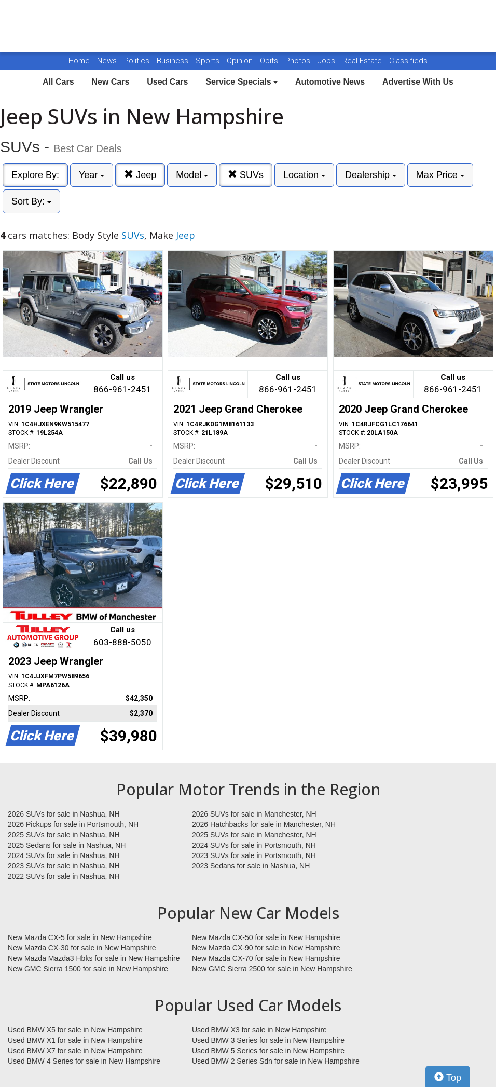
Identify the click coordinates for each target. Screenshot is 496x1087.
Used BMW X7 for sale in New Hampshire (75, 1051)
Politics (136, 60)
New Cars (110, 81)
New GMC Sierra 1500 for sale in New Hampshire (88, 968)
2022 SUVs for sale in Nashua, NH (64, 876)
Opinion (241, 60)
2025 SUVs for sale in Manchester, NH (254, 835)
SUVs (246, 174)
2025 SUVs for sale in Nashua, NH (64, 835)
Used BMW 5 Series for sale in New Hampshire (268, 1051)
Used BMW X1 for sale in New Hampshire (75, 1040)
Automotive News (330, 81)
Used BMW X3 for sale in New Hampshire (259, 1030)
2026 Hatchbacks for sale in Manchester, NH (264, 824)
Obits (270, 60)
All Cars (58, 81)
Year (91, 175)
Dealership (370, 175)
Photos (298, 60)
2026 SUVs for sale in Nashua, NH (64, 814)
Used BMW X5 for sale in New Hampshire (75, 1030)
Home (79, 60)
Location (304, 175)
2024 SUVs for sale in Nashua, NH (64, 855)
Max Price (440, 175)
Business (173, 60)
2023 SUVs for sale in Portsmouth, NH (254, 855)
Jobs (327, 60)
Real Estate (363, 60)
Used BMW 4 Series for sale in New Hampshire (84, 1061)
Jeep (140, 174)
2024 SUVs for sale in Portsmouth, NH (254, 845)
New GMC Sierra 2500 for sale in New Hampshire (272, 968)
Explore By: (35, 175)
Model (192, 175)
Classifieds (408, 60)
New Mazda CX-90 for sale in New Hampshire (266, 948)
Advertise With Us (417, 81)
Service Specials (241, 81)
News (107, 60)
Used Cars (167, 81)
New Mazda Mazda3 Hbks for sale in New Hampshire (94, 958)
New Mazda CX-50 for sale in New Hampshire (266, 937)
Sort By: (31, 201)
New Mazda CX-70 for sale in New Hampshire (266, 958)
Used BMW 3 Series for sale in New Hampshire (268, 1040)
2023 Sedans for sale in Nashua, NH (251, 866)
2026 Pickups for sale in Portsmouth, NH (73, 824)
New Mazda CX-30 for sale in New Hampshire (82, 948)
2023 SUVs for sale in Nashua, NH (64, 866)
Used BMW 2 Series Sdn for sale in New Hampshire (276, 1061)
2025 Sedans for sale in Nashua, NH (67, 845)
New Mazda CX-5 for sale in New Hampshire (80, 937)
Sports (209, 60)
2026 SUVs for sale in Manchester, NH (254, 814)
